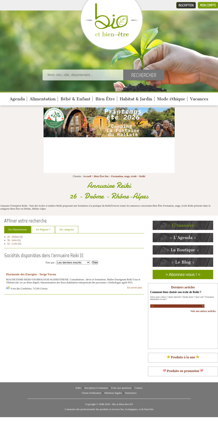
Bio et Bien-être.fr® (122, 404)
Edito (78, 388)
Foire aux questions (121, 388)
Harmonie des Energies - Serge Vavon (31, 274)
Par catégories (66, 229)
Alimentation (43, 99)
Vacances (199, 99)
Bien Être (105, 99)
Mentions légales (113, 393)
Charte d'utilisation (91, 393)
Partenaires (131, 393)
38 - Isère (12, 240)
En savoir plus (134, 287)
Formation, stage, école (124, 176)
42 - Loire (12, 243)
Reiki (142, 176)
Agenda (17, 99)
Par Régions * (43, 229)
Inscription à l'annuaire (96, 388)
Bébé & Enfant (75, 99)
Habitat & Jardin (136, 99)
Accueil (87, 176)
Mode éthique (171, 99)
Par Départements (17, 229)
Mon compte (208, 5)
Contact (139, 388)
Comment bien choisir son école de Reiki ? (175, 292)
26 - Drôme (13, 236)
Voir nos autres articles (203, 311)
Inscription (186, 5)
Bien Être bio (101, 176)
